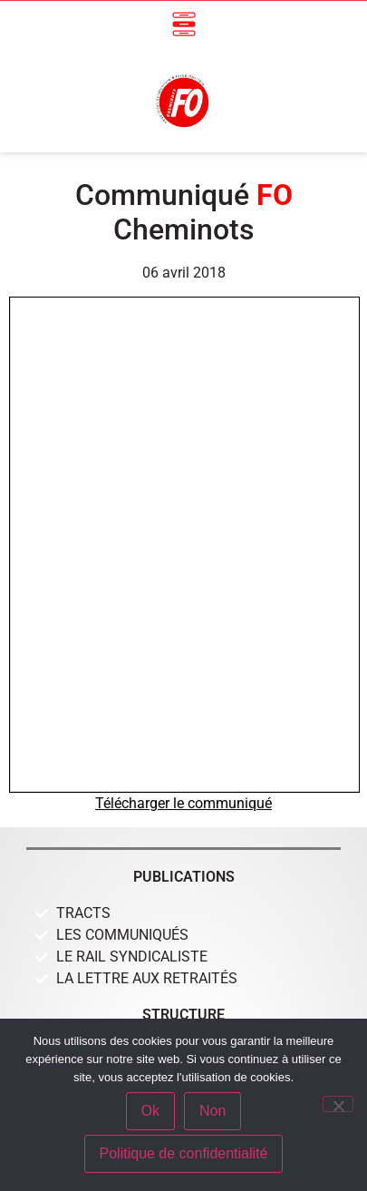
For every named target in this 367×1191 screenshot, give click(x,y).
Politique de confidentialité (184, 1153)
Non (212, 1110)
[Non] (338, 1104)
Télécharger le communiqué (183, 803)
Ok (150, 1110)
